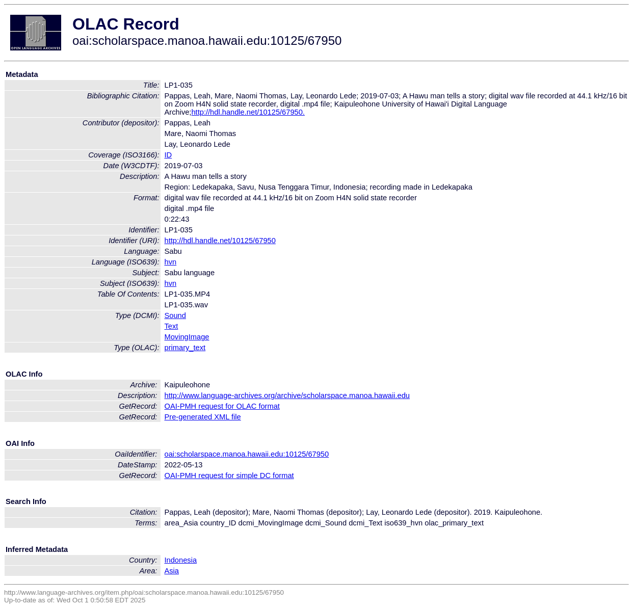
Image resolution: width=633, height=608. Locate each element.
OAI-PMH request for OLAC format (222, 406)
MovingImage (187, 337)
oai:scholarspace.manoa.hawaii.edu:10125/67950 (247, 454)
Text (171, 326)
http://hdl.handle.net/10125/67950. (247, 112)
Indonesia (181, 560)
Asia (172, 571)
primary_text (185, 347)
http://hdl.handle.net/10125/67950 (220, 240)
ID (168, 155)
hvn (171, 262)
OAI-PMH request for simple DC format (229, 475)
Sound (175, 315)
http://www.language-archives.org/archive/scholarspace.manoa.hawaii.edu (287, 395)
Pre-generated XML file (203, 417)
